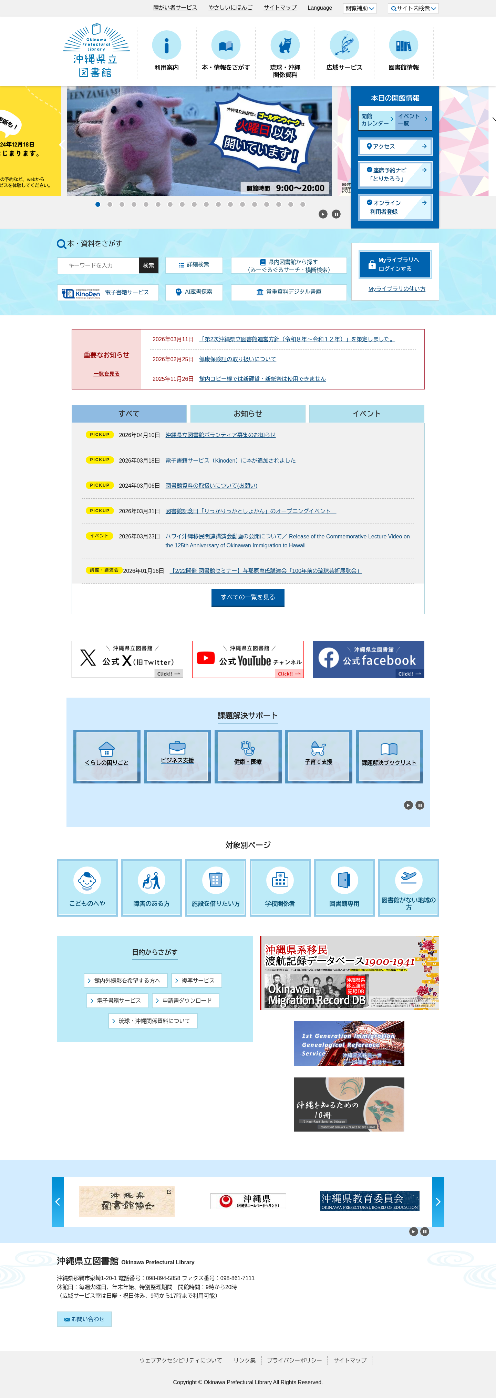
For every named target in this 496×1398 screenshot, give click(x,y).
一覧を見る (106, 374)
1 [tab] (76, 789)
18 (300, 202)
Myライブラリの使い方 (397, 289)
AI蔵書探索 (194, 292)
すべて (129, 414)
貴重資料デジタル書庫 (289, 292)
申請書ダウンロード (184, 1001)
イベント (366, 414)
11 (216, 202)
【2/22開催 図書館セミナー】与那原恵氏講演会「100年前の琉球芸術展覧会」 (266, 571)
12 (228, 202)
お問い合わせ (84, 1319)
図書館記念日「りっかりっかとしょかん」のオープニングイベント (251, 511)
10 (204, 202)
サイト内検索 (413, 8)
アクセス (381, 146)
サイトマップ (280, 8)
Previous (62, 146)
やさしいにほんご (230, 8)
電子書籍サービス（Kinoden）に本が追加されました (231, 461)
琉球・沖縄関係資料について (151, 1021)
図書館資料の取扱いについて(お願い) (212, 486)
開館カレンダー (375, 119)
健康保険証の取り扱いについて (237, 359)
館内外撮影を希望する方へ (124, 981)
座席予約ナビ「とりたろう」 (386, 174)
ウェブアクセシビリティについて (181, 1361)
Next (336, 146)
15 (264, 202)
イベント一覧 (409, 119)
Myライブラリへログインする (399, 264)
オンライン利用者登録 (384, 207)
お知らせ (248, 414)
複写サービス (195, 981)
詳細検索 (194, 264)
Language (320, 8)
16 (276, 202)
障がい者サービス (175, 8)
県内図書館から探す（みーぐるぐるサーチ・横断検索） (289, 266)
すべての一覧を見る (248, 597)
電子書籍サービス (116, 1001)
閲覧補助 (359, 8)
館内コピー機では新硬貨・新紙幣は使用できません (262, 379)
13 (240, 202)
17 (288, 202)
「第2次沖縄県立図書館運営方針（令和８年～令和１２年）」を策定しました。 (297, 339)
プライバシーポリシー (294, 1361)
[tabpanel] (107, 756)
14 (252, 202)
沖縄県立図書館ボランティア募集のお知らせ (221, 435)
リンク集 (245, 1361)
